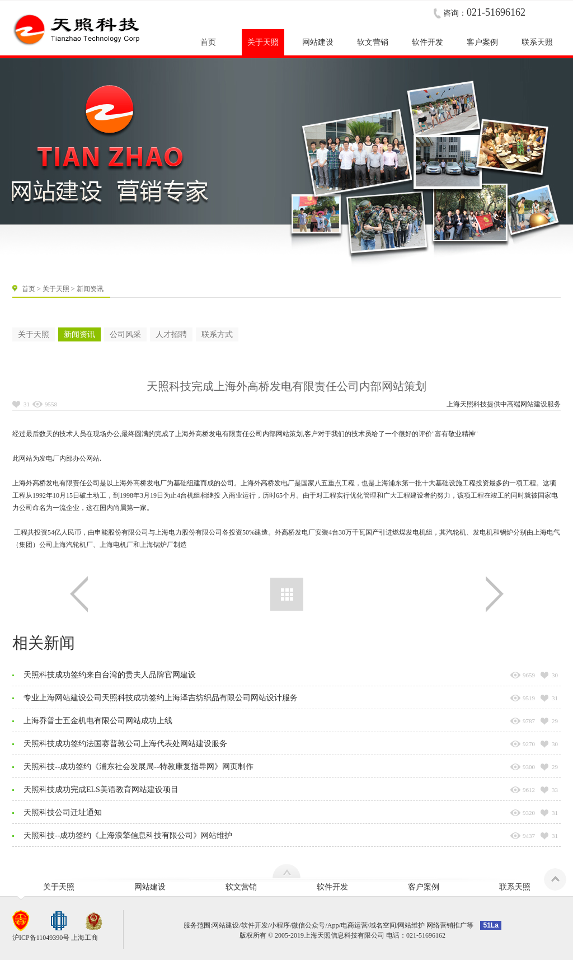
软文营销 (241, 887)
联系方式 (217, 334)
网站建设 (533, 404)
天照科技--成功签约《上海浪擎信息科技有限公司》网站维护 (128, 835)
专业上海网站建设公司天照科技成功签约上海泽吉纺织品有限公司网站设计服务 (161, 698)
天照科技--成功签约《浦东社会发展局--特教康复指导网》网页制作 (138, 766)
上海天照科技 (467, 404)
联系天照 (514, 887)
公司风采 (125, 334)
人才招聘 (171, 334)
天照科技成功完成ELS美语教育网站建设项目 (101, 789)
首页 (28, 289)
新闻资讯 (79, 334)
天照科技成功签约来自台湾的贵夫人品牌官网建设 (110, 675)
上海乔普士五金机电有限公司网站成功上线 (98, 721)
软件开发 (332, 887)
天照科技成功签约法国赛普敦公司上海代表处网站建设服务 (125, 743)
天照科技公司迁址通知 (63, 812)
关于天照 (56, 289)
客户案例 (423, 887)
